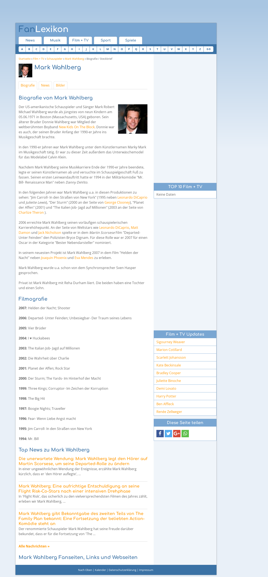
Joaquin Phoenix (54, 257)
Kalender (100, 570)
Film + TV (80, 40)
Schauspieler (54, 59)
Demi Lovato (166, 388)
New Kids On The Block (77, 127)
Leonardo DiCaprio (132, 197)
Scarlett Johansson (171, 357)
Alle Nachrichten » (34, 546)
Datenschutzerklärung (122, 570)
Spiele (130, 40)
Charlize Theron (31, 212)
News (30, 40)
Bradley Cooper (168, 373)
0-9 (208, 49)
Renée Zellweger (169, 411)
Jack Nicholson (49, 232)
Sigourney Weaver (170, 342)
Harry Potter (166, 396)
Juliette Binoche (168, 380)
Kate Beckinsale (168, 365)
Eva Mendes (84, 257)
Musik (55, 40)
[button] (160, 433)
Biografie (28, 85)
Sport (106, 40)
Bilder (60, 85)
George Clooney (117, 202)
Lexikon (43, 29)
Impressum (146, 570)
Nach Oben (85, 570)
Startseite (25, 59)
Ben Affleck (165, 404)
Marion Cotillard (169, 349)
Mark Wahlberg (74, 59)
